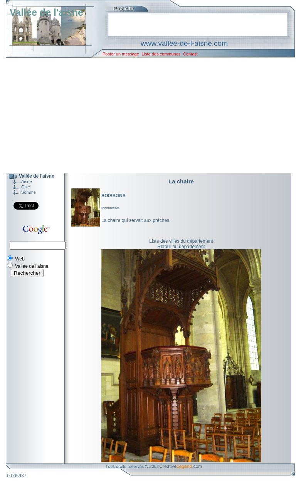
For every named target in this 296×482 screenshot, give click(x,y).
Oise (25, 187)
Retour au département (181, 246)
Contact (190, 54)
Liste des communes (160, 54)
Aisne (26, 181)
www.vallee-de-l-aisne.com (184, 43)
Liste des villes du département (181, 241)
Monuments (110, 208)
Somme (28, 192)
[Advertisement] (144, 116)
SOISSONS (113, 195)
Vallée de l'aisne (46, 12)
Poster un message (121, 54)
